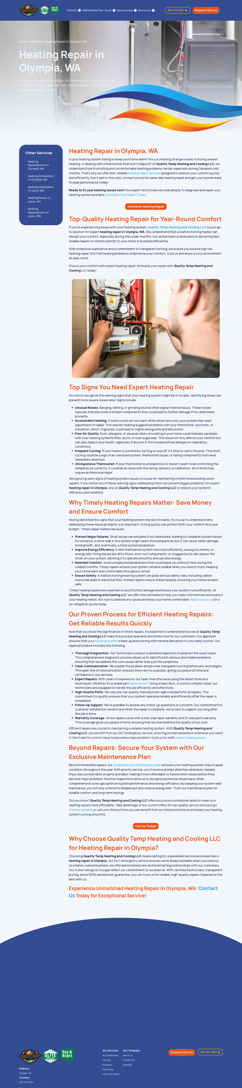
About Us (128, 1055)
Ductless (107, 1064)
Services (72, 10)
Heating (36, 41)
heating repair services (144, 173)
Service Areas (125, 10)
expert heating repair (191, 737)
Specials (127, 1064)
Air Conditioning (110, 1055)
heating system (106, 641)
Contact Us (129, 1060)
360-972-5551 (26, 1082)
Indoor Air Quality (111, 1074)
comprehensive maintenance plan (137, 765)
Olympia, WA (25, 1073)
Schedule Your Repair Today (125, 195)
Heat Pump (108, 1069)
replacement (139, 683)
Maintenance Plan (92, 10)
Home (23, 41)
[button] (110, 10)
